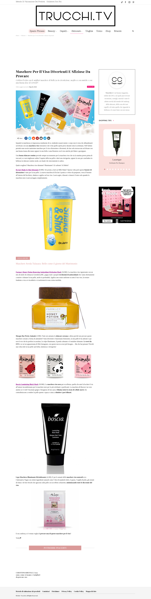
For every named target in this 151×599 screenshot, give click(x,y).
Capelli (62, 31)
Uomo (100, 31)
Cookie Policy (79, 591)
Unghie (89, 31)
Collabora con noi (54, 2)
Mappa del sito (91, 591)
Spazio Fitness (35, 31)
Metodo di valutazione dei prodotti (30, 2)
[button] (104, 169)
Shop (109, 31)
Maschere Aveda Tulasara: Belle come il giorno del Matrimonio (46, 263)
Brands (119, 31)
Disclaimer (55, 591)
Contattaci (46, 591)
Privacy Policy (67, 591)
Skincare (75, 31)
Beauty (50, 31)
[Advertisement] (75, 52)
